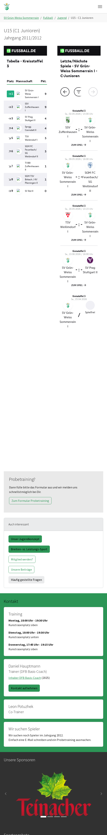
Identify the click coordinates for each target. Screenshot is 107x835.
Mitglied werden (20, 748)
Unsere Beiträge (21, 440)
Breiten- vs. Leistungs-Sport (29, 420)
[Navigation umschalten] (100, 6)
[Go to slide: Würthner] (64, 687)
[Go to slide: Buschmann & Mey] (57, 687)
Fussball (15, 713)
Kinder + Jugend (20, 722)
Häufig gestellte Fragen (26, 450)
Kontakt (29, 805)
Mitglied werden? (22, 430)
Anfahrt (11, 805)
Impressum (17, 752)
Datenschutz (18, 757)
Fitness (14, 718)
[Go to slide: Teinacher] (43, 687)
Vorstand (16, 743)
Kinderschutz (18, 761)
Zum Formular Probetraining (30, 371)
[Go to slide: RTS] (50, 687)
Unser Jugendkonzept (25, 409)
